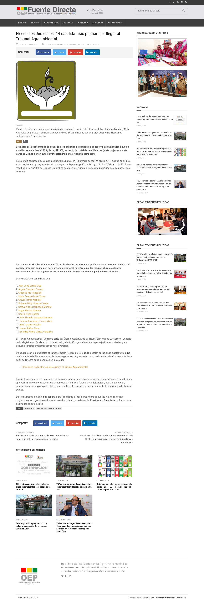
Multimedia (82, 23)
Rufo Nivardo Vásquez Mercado (36, 317)
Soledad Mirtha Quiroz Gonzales (36, 331)
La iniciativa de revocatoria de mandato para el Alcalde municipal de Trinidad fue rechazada (154, 273)
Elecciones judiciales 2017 (49, 408)
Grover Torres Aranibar (29, 299)
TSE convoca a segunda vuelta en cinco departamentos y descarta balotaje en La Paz (74, 487)
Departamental (51, 23)
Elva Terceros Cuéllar (30, 324)
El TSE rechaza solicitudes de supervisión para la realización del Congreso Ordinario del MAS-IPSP (155, 257)
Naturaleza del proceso (88, 44)
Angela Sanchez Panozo (30, 289)
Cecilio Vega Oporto (28, 314)
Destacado (29, 408)
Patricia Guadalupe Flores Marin (36, 321)
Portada (22, 23)
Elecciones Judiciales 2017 (56, 44)
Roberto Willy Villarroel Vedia (33, 303)
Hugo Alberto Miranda (29, 310)
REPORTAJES (97, 23)
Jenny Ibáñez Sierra (30, 328)
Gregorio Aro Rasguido (30, 292)
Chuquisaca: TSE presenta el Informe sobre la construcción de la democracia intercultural (154, 306)
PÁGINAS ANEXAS (115, 23)
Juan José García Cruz (29, 285)
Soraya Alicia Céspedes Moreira (34, 307)
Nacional (34, 23)
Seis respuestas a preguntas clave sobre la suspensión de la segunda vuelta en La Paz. (31, 526)
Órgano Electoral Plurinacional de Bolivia (166, 598)
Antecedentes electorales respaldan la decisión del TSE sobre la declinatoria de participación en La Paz (114, 487)
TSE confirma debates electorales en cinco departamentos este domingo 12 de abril (33, 487)
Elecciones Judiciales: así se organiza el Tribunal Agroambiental (55, 367)
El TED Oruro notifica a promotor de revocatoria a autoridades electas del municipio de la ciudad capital (153, 289)
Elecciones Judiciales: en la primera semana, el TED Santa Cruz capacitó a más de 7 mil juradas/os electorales (106, 439)
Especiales (68, 23)
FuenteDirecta (27, 598)
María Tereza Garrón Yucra (31, 296)
